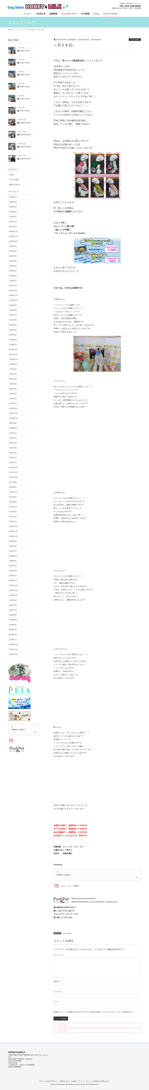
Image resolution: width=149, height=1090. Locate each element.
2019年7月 (13, 610)
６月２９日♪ (21, 132)
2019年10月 (13, 595)
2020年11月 (13, 531)
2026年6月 (13, 202)
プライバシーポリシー (84, 1081)
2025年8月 (13, 251)
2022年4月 (13, 448)
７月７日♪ (21, 48)
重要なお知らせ (14, 184)
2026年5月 (13, 207)
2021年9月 (13, 482)
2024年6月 (13, 320)
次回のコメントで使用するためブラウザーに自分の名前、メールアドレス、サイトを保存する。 (94, 1012)
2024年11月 (13, 295)
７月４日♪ (21, 84)
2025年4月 (13, 271)
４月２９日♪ (62, 1030)
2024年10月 (13, 300)
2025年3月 (13, 276)
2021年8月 (13, 487)
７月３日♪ (21, 96)
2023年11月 (13, 354)
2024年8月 (13, 310)
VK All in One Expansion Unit (89, 1084)
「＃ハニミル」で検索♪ (66, 886)
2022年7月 (13, 433)
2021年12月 (13, 467)
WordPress (61, 1084)
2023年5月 (13, 384)
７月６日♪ (21, 59)
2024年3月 (13, 335)
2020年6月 (13, 556)
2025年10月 (13, 241)
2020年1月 (13, 580)
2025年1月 (13, 285)
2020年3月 (13, 571)
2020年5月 (13, 561)
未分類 (11, 175)
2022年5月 (13, 443)
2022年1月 (13, 462)
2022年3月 (13, 453)
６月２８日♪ (21, 144)
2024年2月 (13, 340)
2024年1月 (13, 344)
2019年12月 (13, 585)
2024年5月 (13, 325)
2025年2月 (13, 281)
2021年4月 (13, 507)
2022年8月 (13, 428)
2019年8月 (13, 605)
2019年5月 (13, 620)
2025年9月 (13, 246)
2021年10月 (13, 477)
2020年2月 (13, 575)
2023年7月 (13, 374)
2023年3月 (13, 394)
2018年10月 (13, 654)
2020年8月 (13, 546)
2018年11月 (13, 649)
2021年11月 (13, 472)
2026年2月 (13, 222)
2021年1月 (13, 521)
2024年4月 (13, 330)
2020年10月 (13, 536)
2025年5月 (13, 266)
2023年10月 (13, 359)
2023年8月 (13, 369)
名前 (57, 981)
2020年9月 (13, 541)
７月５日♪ (21, 72)
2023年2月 (13, 399)
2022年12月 (13, 408)
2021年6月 (13, 497)
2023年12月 (13, 349)
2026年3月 (13, 217)
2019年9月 (13, 600)
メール (57, 992)
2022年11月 (13, 413)
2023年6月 (13, 379)
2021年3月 (13, 512)
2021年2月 (13, 516)
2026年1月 (13, 227)
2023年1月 (13, 403)
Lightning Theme (73, 1084)
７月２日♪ (21, 108)
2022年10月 (13, 418)
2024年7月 (13, 315)
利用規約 (96, 1081)
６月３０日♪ (21, 120)
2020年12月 (13, 526)
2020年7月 (13, 551)
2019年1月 (13, 639)
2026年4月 (13, 212)
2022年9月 (13, 423)
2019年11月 (13, 590)
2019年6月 (13, 615)
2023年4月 (13, 389)
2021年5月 (13, 502)
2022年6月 (13, 438)
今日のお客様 (135, 39)
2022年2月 (13, 458)
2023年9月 (13, 364)
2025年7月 (13, 256)
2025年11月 (13, 236)
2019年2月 (13, 634)
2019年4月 (13, 625)
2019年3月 (13, 630)
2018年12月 (13, 644)
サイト (56, 1002)
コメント (58, 955)
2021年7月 (13, 492)
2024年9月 (13, 305)
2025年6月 (13, 261)
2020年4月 (13, 566)
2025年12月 (13, 231)
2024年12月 (13, 290)
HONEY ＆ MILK (63, 875)
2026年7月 (13, 197)
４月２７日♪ (62, 1025)
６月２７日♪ (21, 156)
